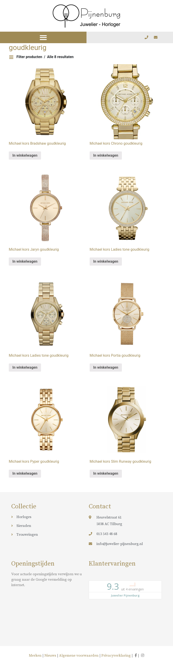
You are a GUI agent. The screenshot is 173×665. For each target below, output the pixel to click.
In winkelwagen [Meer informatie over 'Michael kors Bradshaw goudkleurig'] (24, 155)
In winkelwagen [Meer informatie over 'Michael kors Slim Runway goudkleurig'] (105, 473)
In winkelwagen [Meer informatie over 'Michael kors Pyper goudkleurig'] (24, 473)
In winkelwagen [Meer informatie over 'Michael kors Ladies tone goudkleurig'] (105, 261)
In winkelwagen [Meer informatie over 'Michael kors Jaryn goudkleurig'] (24, 261)
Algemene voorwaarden (78, 655)
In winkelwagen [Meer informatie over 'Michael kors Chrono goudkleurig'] (105, 155)
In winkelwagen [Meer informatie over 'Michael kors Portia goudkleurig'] (105, 367)
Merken (35, 655)
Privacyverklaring (116, 655)
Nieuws (50, 655)
